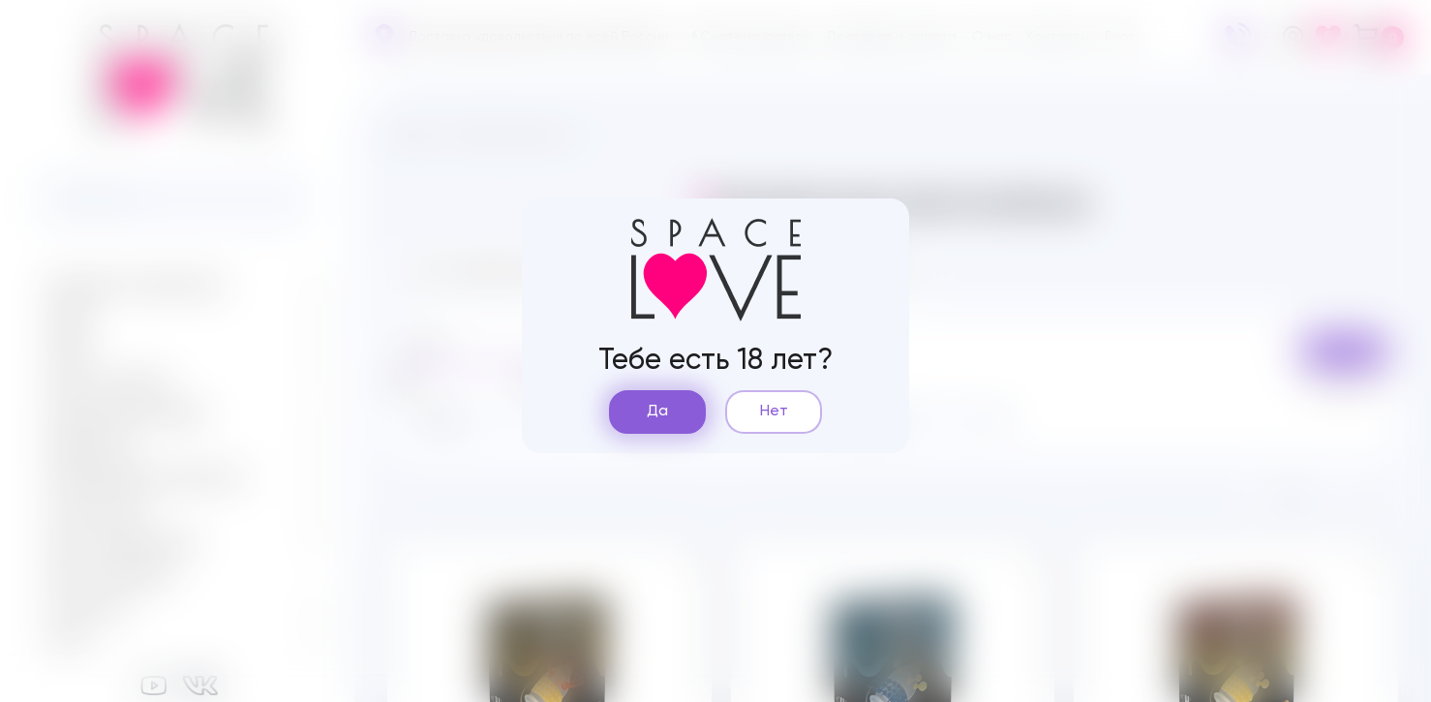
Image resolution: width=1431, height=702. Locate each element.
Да (657, 411)
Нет (774, 411)
